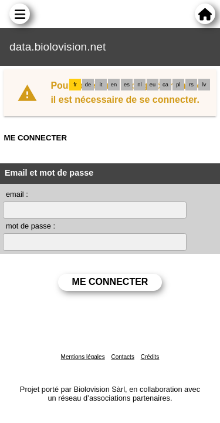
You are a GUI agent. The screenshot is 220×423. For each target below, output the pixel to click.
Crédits (150, 357)
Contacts (122, 357)
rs (191, 85)
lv (204, 85)
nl (139, 85)
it (101, 85)
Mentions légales (83, 357)
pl (178, 85)
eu (152, 85)
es (127, 85)
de (88, 85)
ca (165, 85)
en (114, 85)
